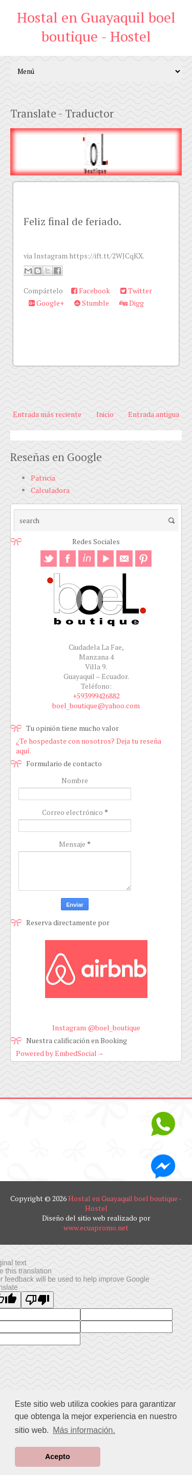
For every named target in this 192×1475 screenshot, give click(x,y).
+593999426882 (96, 696)
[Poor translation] (37, 1299)
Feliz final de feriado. (72, 221)
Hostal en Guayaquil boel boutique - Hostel (96, 27)
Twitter (136, 290)
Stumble (91, 303)
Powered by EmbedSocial (60, 1053)
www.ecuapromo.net (96, 1227)
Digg (131, 303)
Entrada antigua (153, 414)
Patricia (43, 478)
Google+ (46, 303)
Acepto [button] (57, 1456)
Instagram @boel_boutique (96, 1027)
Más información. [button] (84, 1430)
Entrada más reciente (47, 414)
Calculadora (50, 490)
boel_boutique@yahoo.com (96, 705)
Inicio (105, 414)
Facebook (90, 290)
